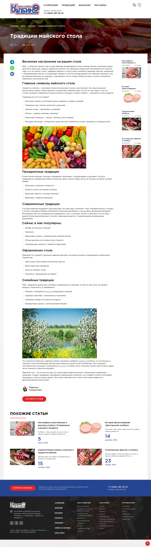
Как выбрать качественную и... (129, 62)
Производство (104, 516)
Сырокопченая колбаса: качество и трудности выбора (56, 451)
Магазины (100, 5)
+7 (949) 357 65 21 (54, 13)
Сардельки (80, 523)
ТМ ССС (124, 511)
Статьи (102, 506)
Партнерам (59, 522)
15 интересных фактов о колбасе (131, 139)
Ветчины (80, 525)
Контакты (59, 518)
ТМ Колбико (126, 506)
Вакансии (84, 5)
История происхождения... (129, 87)
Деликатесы (81, 518)
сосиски (62, 366)
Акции (102, 528)
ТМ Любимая (126, 514)
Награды (102, 511)
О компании (51, 5)
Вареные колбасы (83, 506)
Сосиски (80, 531)
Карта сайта (59, 533)
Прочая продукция (83, 520)
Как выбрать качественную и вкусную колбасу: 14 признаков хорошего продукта (54, 425)
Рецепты (102, 514)
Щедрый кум (126, 519)
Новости (102, 509)
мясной (49, 291)
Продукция (68, 5)
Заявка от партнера (62, 528)
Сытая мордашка (127, 516)
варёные (83, 361)
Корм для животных (83, 528)
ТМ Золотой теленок (129, 509)
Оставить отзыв (34, 399)
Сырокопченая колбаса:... (128, 112)
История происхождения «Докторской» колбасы (117, 424)
